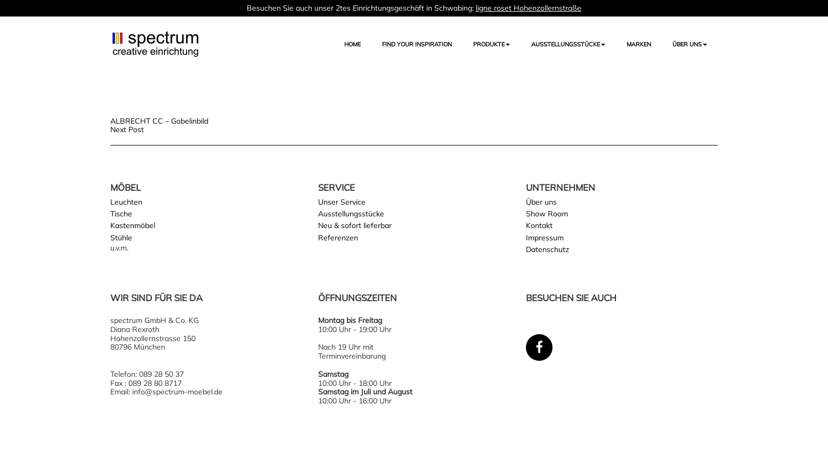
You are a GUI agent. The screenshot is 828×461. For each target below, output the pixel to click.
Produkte (491, 44)
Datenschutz (547, 249)
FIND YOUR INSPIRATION (417, 44)
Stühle (121, 237)
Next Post (127, 129)
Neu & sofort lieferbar (355, 225)
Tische (121, 214)
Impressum (545, 237)
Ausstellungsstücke (351, 214)
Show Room (547, 214)
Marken (639, 44)
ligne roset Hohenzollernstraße (528, 8)
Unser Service (342, 202)
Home (352, 44)
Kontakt (539, 225)
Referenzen (338, 237)
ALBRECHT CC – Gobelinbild (159, 121)
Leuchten (126, 202)
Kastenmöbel (132, 225)
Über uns (689, 44)
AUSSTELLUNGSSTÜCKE (568, 44)
